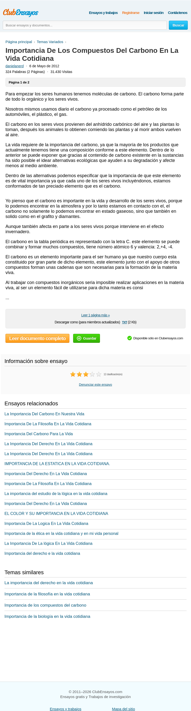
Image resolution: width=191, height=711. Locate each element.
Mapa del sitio (123, 709)
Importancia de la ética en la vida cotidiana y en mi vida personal (61, 533)
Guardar (86, 338)
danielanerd (14, 66)
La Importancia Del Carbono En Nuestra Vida (44, 414)
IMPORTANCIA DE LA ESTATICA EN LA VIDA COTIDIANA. (57, 464)
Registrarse (130, 12)
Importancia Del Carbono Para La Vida (38, 434)
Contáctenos (177, 12)
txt (124, 322)
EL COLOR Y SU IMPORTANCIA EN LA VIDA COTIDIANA (56, 513)
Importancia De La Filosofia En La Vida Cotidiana (47, 424)
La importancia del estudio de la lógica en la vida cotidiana (55, 494)
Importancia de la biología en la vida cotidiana (47, 616)
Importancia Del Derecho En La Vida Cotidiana (45, 474)
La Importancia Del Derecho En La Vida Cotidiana (48, 444)
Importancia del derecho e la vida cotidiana (42, 553)
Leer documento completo (37, 338)
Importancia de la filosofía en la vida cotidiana (47, 594)
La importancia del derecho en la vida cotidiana (48, 582)
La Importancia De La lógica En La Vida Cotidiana (48, 543)
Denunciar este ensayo (95, 384)
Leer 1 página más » (95, 315)
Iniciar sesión (153, 12)
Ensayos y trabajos (103, 12)
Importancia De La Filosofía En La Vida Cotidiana (48, 484)
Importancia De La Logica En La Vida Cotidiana (46, 523)
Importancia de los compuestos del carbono (45, 605)
